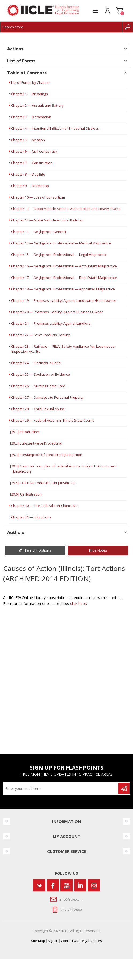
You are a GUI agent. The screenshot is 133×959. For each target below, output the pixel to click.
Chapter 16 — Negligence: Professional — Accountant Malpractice (64, 266)
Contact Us (69, 940)
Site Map (38, 940)
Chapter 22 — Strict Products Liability (40, 334)
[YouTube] (66, 885)
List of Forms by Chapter (30, 82)
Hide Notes (98, 550)
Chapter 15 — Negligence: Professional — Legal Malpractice (59, 254)
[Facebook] (53, 885)
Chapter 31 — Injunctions (31, 517)
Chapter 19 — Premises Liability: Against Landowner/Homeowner (63, 300)
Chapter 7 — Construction (31, 162)
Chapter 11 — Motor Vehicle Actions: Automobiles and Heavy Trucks (65, 208)
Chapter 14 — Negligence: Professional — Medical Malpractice (61, 243)
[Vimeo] (80, 885)
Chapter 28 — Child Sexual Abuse (38, 408)
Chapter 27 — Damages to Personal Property (47, 397)
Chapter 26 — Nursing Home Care (38, 385)
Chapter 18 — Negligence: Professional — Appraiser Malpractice (63, 289)
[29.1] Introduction (24, 431)
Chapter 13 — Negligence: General (39, 231)
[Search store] (61, 27)
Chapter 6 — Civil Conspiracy (34, 151)
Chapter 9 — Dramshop (30, 185)
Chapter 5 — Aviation (28, 139)
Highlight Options (37, 550)
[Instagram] (94, 885)
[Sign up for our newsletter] (60, 788)
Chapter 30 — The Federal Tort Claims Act (44, 505)
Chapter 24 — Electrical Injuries (36, 362)
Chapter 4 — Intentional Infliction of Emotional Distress (55, 128)
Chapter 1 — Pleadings (29, 94)
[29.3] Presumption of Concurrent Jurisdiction (46, 454)
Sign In (53, 940)
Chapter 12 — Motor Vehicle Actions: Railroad (47, 220)
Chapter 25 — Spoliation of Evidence (40, 374)
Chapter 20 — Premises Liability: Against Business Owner (57, 312)
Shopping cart (119, 11)
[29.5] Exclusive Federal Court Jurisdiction (43, 482)
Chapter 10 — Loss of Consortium (38, 197)
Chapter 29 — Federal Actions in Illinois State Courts (52, 420)
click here (78, 603)
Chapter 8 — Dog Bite (28, 174)
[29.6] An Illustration (26, 494)
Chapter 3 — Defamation (31, 116)
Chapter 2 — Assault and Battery (37, 105)
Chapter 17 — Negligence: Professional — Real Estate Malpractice (64, 277)
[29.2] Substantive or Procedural (36, 443)
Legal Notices (91, 940)
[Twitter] (39, 885)
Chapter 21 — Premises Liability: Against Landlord (51, 323)
